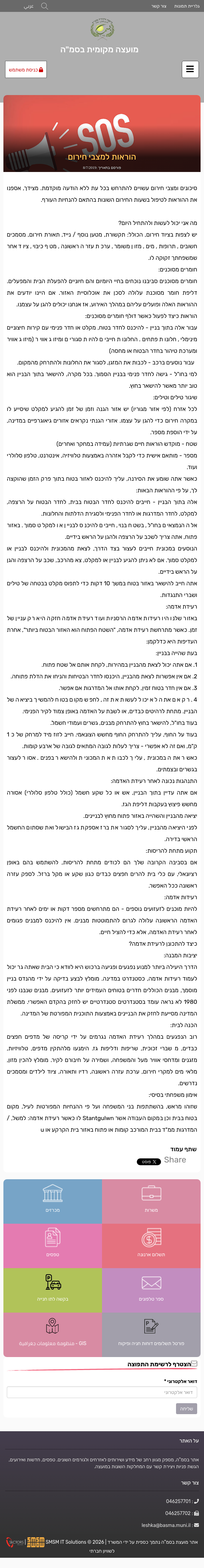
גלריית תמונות (187, 6)
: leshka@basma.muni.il (170, 1525)
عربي (28, 6)
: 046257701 (182, 1501)
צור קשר (158, 6)
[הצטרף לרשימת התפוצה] (102, 1392)
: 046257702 (182, 1513)
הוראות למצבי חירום (102, 156)
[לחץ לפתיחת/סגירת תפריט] (190, 69)
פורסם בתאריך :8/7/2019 (102, 167)
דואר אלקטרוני (180, 1381)
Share (175, 1159)
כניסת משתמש (26, 69)
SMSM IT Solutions (67, 1542)
